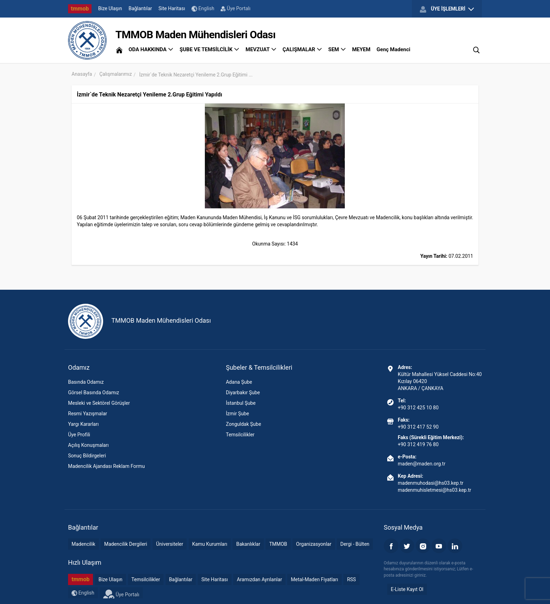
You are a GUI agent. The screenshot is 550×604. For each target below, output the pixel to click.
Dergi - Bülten (354, 544)
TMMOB (278, 544)
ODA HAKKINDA (150, 49)
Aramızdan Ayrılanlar (259, 579)
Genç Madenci (393, 49)
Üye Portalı (235, 8)
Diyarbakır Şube (243, 392)
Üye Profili (79, 434)
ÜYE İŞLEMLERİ (447, 9)
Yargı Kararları (83, 424)
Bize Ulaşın (110, 8)
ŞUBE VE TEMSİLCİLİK (210, 49)
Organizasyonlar (313, 544)
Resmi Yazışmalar (87, 413)
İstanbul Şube (241, 403)
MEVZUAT (261, 49)
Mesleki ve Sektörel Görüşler (99, 403)
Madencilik (83, 544)
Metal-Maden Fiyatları (314, 579)
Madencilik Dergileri (125, 544)
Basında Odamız (86, 382)
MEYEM (361, 49)
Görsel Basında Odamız (93, 392)
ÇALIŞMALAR (302, 49)
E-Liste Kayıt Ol (407, 589)
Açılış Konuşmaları (88, 445)
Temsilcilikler (240, 434)
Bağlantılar (140, 8)
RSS (351, 579)
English (203, 9)
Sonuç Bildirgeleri (87, 455)
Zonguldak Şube (243, 424)
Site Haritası (172, 8)
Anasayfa (82, 74)
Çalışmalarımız (115, 74)
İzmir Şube (237, 413)
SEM (337, 49)
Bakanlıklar (248, 544)
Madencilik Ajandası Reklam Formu (106, 466)
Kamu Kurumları (209, 544)
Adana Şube (239, 382)
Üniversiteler (169, 544)
